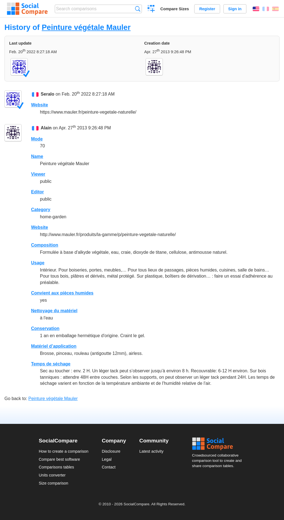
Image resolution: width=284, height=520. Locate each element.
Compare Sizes (174, 9)
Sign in (235, 9)
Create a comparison (151, 9)
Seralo (47, 94)
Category (40, 209)
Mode (37, 139)
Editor (37, 191)
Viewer (38, 174)
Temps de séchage (50, 364)
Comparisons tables (56, 467)
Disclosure (111, 451)
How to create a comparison (63, 451)
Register (207, 9)
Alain (46, 128)
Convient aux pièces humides (62, 293)
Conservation (45, 328)
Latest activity (151, 451)
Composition (44, 245)
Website (39, 105)
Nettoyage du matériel (54, 310)
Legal (106, 459)
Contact (109, 467)
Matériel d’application (54, 346)
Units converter (52, 475)
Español (275, 9)
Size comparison (53, 483)
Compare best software (59, 459)
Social (218, 443)
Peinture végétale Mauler (86, 27)
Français (265, 9)
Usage (37, 262)
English (256, 9)
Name (37, 156)
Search (137, 8)
